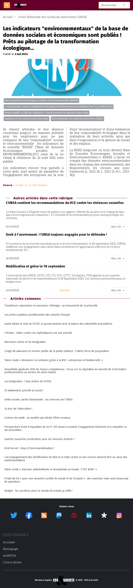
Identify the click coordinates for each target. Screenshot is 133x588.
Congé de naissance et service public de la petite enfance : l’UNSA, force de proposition (56, 351)
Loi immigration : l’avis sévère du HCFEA (27, 381)
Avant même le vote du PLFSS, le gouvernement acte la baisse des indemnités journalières (58, 323)
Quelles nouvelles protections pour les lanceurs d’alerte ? (39, 439)
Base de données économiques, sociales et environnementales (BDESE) (41, 100)
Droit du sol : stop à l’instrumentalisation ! (29, 448)
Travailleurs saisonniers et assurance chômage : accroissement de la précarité (50, 305)
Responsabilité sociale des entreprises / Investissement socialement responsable (46, 112)
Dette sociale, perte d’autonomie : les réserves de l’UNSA (38, 399)
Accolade (9, 542)
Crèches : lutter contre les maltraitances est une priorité (38, 332)
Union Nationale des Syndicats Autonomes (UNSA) (77, 118)
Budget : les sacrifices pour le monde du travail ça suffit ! (38, 490)
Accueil (7, 17)
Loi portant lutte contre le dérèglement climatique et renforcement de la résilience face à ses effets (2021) (59, 106)
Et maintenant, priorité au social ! (23, 390)
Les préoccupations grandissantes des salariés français (37, 314)
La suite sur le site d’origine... (32, 185)
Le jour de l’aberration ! (18, 408)
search (124, 5)
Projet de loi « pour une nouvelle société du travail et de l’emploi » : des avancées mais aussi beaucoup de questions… (66, 480)
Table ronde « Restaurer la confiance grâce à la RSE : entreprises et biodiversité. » (53, 360)
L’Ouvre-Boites (12, 562)
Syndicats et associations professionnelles (26, 118)
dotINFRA (9, 555)
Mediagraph (10, 549)
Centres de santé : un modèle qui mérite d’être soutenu (37, 417)
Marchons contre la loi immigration (25, 342)
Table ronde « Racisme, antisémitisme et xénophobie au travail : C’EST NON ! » (50, 469)
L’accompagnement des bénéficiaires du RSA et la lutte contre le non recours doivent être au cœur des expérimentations (65, 459)
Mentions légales (43, 580)
